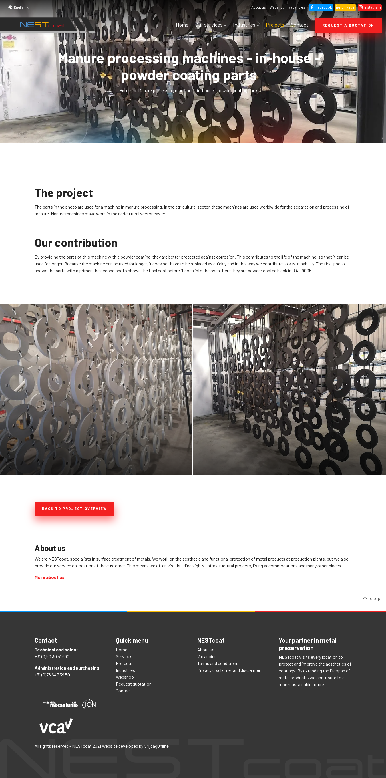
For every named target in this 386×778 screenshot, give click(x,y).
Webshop (276, 7)
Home (182, 24)
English (19, 7)
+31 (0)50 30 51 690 (52, 654)
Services (124, 654)
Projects (275, 24)
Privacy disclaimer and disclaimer (228, 668)
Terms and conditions (217, 661)
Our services (210, 24)
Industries (246, 24)
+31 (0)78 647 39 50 (52, 673)
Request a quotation (348, 25)
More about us (50, 575)
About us (258, 7)
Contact (299, 24)
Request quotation (134, 682)
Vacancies (296, 7)
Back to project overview (74, 508)
